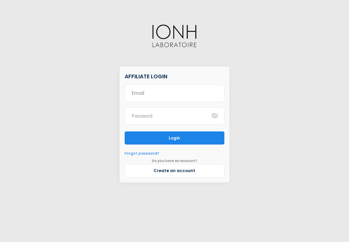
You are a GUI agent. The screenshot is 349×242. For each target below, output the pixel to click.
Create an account (174, 170)
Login (174, 138)
